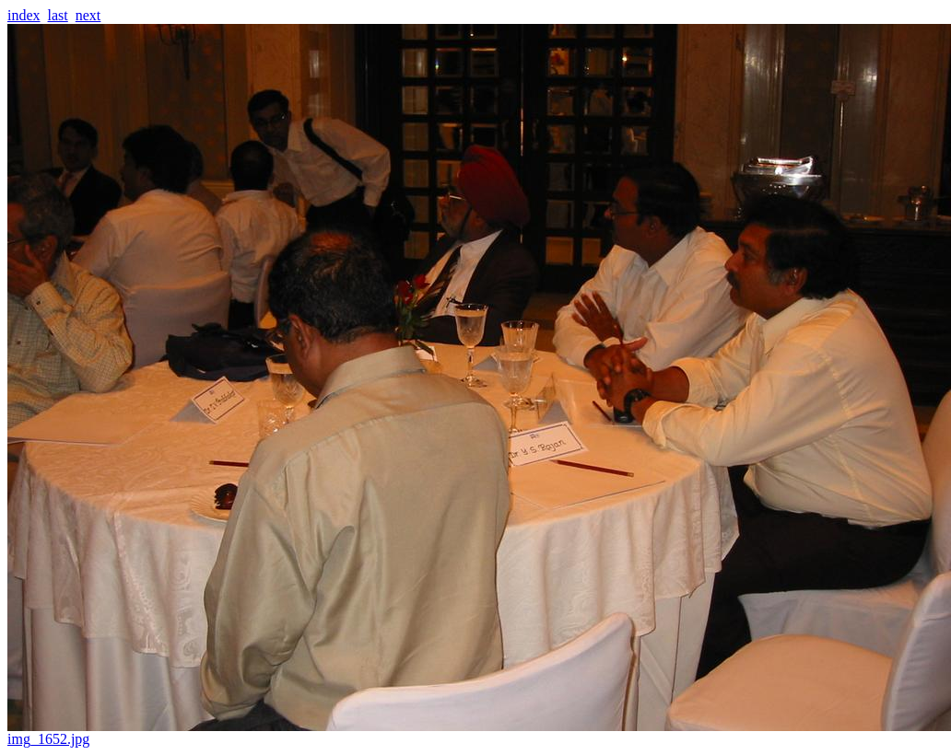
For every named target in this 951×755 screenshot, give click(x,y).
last (58, 15)
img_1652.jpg (479, 732)
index (24, 15)
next (88, 15)
